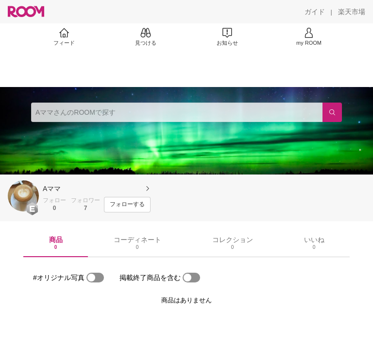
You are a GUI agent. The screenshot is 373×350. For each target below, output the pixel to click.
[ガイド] (315, 11)
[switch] (95, 277)
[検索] (332, 112)
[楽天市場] (351, 11)
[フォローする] (127, 204)
